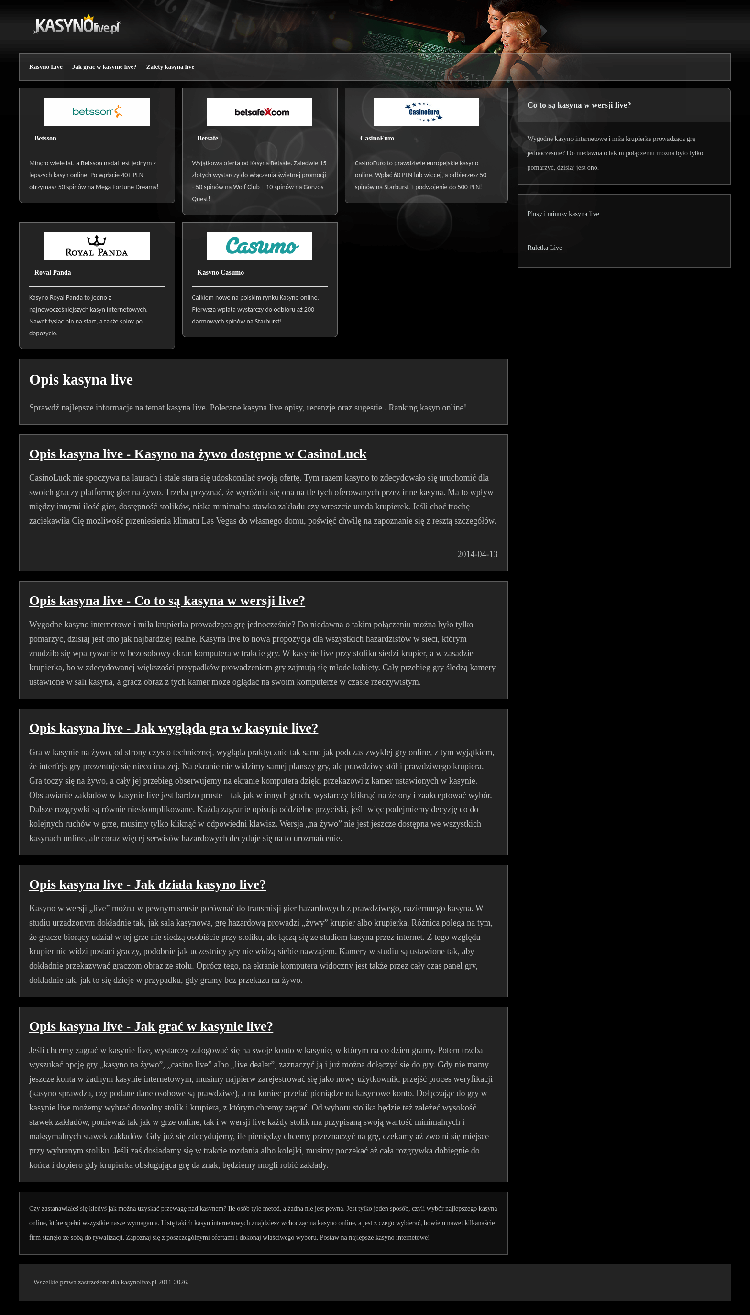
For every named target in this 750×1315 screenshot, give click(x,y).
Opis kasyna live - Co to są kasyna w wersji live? (167, 600)
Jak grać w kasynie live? (104, 66)
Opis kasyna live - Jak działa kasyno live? (147, 884)
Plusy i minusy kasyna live (563, 213)
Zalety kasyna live (170, 66)
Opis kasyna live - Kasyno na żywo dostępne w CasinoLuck (198, 453)
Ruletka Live (545, 247)
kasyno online (336, 1223)
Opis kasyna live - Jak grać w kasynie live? (151, 1026)
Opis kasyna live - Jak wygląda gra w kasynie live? (173, 728)
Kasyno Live (46, 66)
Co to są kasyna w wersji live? (579, 104)
